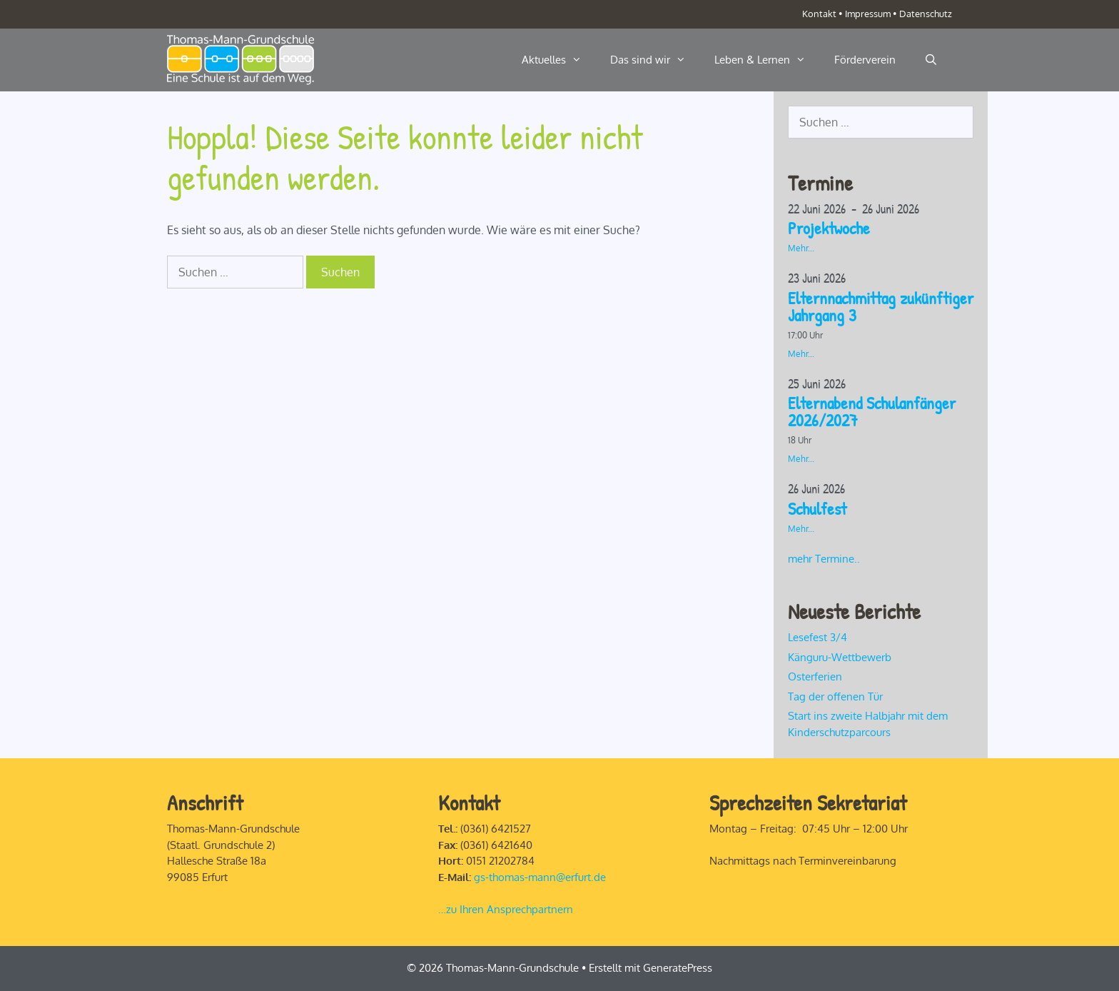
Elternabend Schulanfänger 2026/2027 (872, 411)
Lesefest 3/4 (817, 637)
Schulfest (817, 508)
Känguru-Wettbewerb (839, 657)
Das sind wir (655, 60)
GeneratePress (677, 968)
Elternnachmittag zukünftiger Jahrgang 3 (880, 306)
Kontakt (819, 13)
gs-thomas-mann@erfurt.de (540, 877)
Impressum (868, 13)
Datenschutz (925, 13)
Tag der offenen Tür (835, 696)
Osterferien (815, 676)
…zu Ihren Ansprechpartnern (505, 909)
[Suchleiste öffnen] (931, 60)
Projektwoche (829, 227)
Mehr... (801, 248)
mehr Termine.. (824, 558)
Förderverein (865, 59)
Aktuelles (559, 60)
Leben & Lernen (767, 60)
